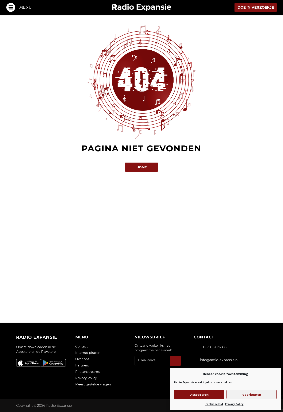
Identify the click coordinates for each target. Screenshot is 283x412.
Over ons (82, 359)
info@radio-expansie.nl (219, 360)
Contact (81, 346)
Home (141, 167)
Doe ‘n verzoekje (255, 7)
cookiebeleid (214, 404)
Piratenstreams (87, 372)
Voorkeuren (251, 394)
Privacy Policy (234, 404)
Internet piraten (87, 353)
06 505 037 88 (214, 347)
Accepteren (199, 394)
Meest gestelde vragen (93, 384)
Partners (82, 365)
